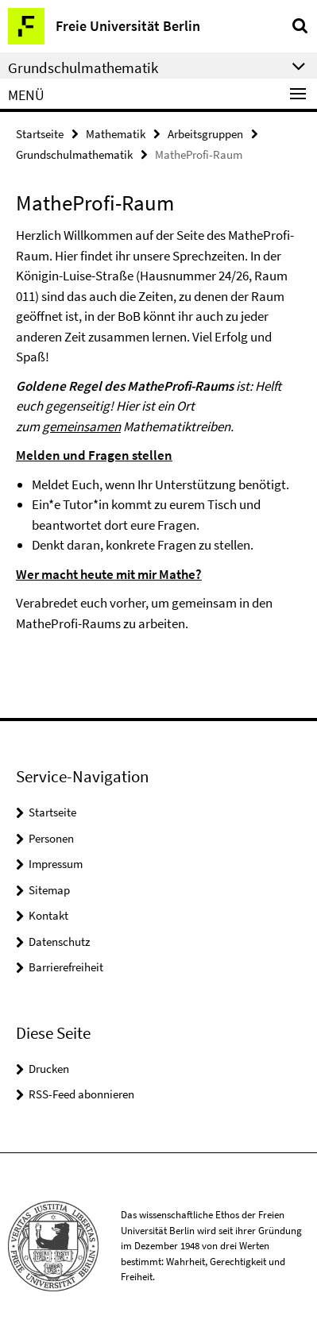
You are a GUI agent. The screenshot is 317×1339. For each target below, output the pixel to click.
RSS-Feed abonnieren (81, 1094)
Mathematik (115, 133)
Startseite (40, 133)
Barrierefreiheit (66, 966)
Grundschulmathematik (74, 154)
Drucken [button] (49, 1068)
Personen (51, 838)
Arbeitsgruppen (205, 133)
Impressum (56, 863)
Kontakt (48, 915)
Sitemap (49, 889)
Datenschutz (59, 941)
